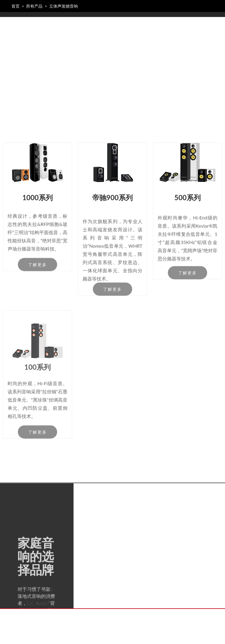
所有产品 (34, 6)
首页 (15, 6)
